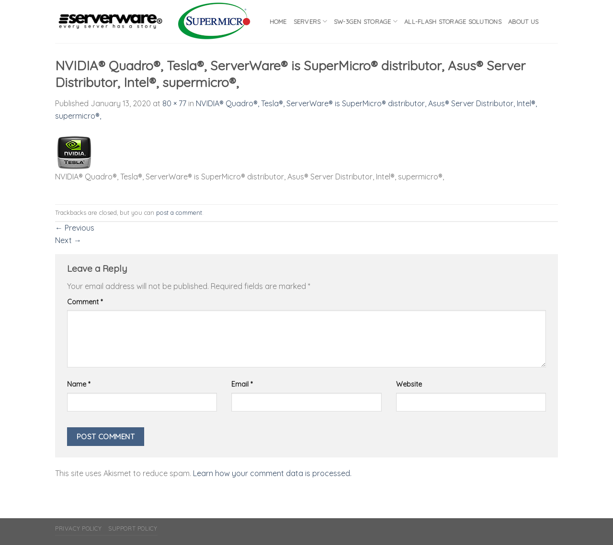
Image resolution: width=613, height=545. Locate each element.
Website (409, 384)
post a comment (179, 212)
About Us (523, 21)
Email (241, 384)
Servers (310, 21)
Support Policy (133, 528)
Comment (84, 302)
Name (78, 384)
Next (68, 240)
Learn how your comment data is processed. (272, 473)
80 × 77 (174, 103)
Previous (74, 228)
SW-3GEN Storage (365, 21)
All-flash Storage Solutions (452, 21)
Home (278, 21)
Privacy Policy (78, 528)
